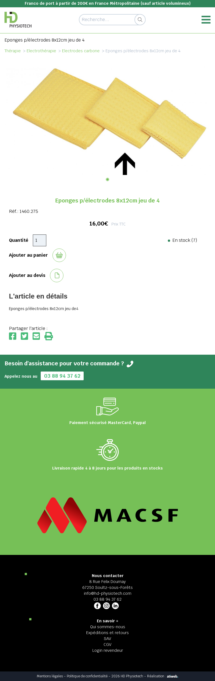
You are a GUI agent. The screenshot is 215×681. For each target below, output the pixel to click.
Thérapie (12, 50)
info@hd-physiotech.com (107, 593)
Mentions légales (50, 676)
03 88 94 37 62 (62, 376)
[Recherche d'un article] (112, 19)
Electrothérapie (41, 50)
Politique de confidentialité (87, 676)
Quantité (18, 240)
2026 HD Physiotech (127, 676)
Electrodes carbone (81, 50)
